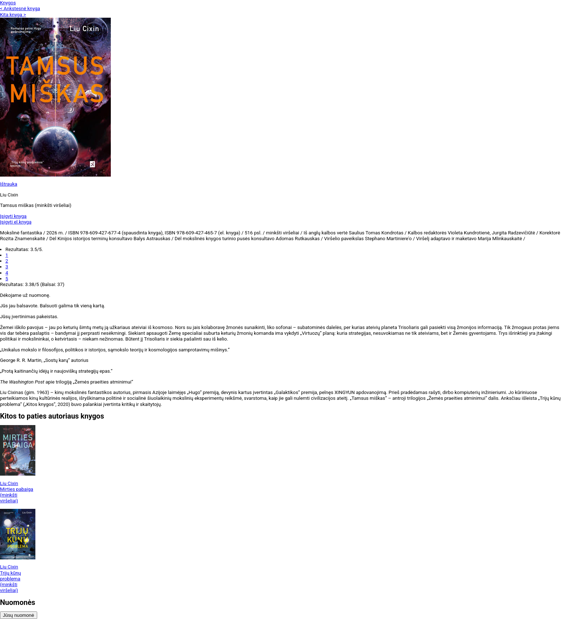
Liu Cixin (9, 483)
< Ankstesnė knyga (20, 8)
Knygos (8, 2)
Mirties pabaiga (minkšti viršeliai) (16, 495)
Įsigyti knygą (13, 216)
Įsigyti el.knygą (15, 222)
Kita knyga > (13, 14)
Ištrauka (8, 184)
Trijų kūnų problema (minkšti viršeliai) (10, 581)
